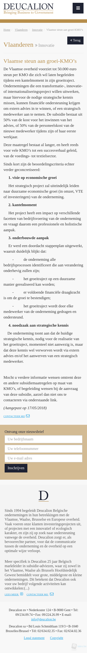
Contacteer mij (16, 416)
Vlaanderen (21, 29)
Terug (75, 40)
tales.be (80, 646)
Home (6, 29)
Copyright (56, 638)
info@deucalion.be (43, 619)
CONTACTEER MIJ (40, 594)
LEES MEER (14, 594)
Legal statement (34, 638)
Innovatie (37, 29)
